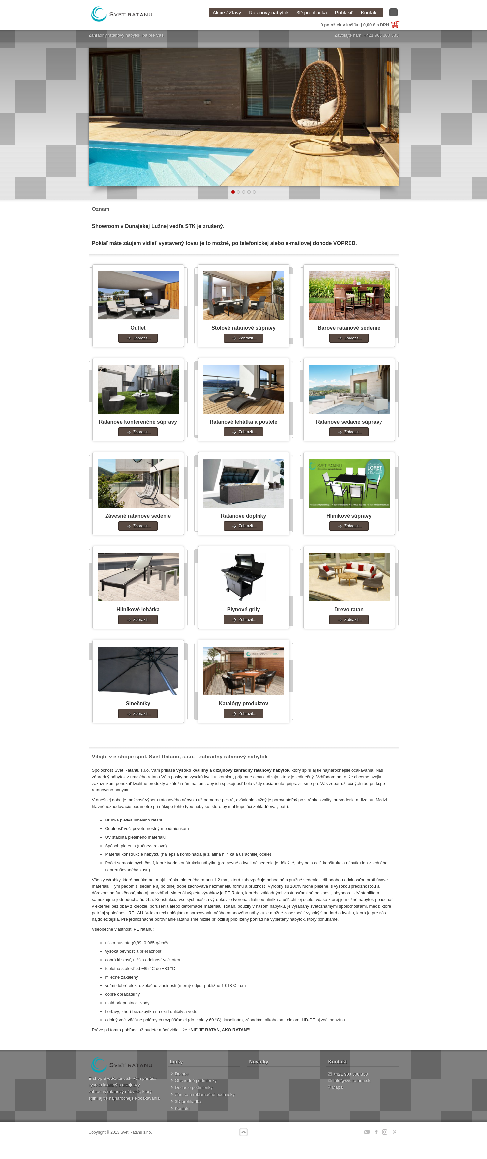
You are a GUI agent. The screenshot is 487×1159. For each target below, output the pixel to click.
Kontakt (369, 12)
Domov (182, 1073)
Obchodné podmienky (196, 1080)
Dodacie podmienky (194, 1087)
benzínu (337, 1019)
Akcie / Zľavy (227, 12)
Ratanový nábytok (269, 12)
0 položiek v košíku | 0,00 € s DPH (360, 24)
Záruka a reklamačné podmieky (205, 1094)
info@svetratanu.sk (349, 1080)
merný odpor (191, 985)
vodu (192, 1011)
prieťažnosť (151, 951)
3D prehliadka (311, 12)
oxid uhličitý (172, 1011)
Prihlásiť (344, 12)
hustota (123, 942)
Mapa (335, 1087)
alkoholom (274, 1019)
